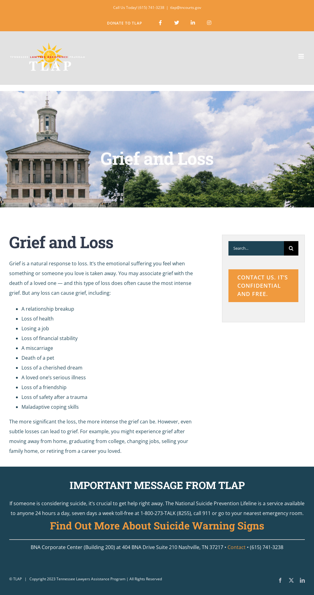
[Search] (291, 248)
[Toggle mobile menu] (301, 56)
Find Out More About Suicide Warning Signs (157, 525)
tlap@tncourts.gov (185, 7)
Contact (237, 547)
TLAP (17, 579)
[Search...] (256, 248)
